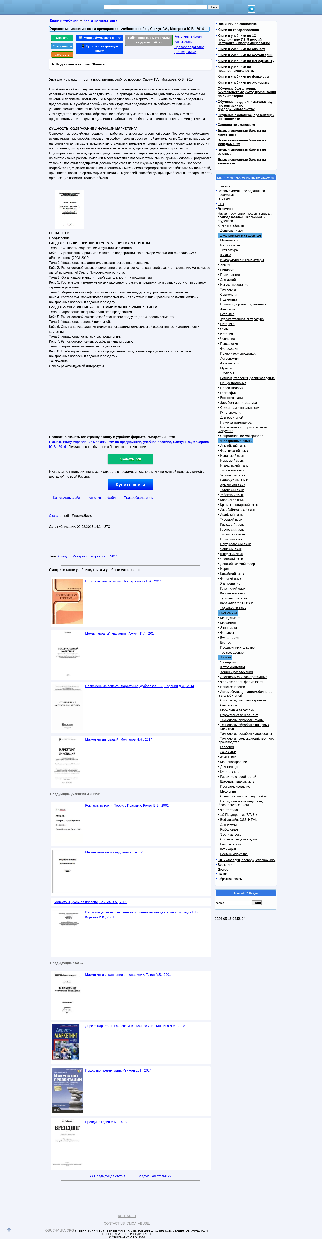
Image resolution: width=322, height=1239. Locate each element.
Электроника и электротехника (243, 677)
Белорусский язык (234, 480)
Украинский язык (233, 475)
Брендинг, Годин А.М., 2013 (106, 1122)
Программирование (235, 786)
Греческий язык (232, 529)
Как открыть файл (188, 36)
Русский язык (230, 245)
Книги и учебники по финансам (243, 76)
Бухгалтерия (229, 637)
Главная (224, 186)
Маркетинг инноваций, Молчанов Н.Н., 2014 (118, 739)
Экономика (228, 628)
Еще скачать (62, 46)
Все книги (225, 865)
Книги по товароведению (238, 30)
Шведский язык (231, 554)
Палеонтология (232, 388)
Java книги (228, 757)
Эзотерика (228, 662)
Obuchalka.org (59, 1230)
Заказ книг (228, 752)
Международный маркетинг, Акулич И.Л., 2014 (120, 633)
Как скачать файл (66, 497)
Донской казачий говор (237, 564)
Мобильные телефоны (237, 710)
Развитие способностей (238, 776)
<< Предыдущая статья (107, 1176)
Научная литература (235, 422)
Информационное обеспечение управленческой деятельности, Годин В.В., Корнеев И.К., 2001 (142, 915)
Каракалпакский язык (236, 603)
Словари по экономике (236, 124)
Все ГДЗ (224, 199)
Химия (225, 265)
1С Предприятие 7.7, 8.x (238, 815)
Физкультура (229, 363)
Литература (229, 250)
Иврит (224, 569)
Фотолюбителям (232, 667)
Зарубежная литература (238, 402)
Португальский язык (235, 544)
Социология (229, 294)
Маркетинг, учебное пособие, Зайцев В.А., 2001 (90, 902)
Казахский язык (232, 524)
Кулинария (228, 849)
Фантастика (229, 810)
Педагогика (228, 299)
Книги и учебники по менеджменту (246, 61)
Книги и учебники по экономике (243, 82)
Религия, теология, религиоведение (247, 378)
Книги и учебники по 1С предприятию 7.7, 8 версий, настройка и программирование (244, 39)
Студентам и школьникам (239, 407)
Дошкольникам (231, 230)
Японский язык (231, 559)
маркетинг (99, 556)
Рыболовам (229, 829)
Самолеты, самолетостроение (243, 700)
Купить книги (130, 484)
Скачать (62, 37)
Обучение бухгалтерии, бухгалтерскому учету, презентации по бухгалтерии (247, 92)
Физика (225, 255)
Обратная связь (230, 879)
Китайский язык (232, 573)
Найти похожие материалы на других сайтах (149, 40)
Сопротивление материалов (241, 436)
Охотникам (228, 705)
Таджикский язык (233, 608)
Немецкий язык (231, 460)
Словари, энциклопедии (238, 839)
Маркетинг (228, 623)
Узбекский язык (231, 495)
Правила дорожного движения (243, 304)
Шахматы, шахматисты (237, 781)
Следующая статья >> (154, 1176)
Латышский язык (232, 534)
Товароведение (232, 652)
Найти (222, 874)
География (228, 393)
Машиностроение (233, 762)
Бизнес (225, 642)
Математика (229, 240)
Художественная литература (242, 319)
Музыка (226, 368)
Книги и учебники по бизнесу (241, 49)
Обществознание (233, 383)
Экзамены (225, 209)
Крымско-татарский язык (239, 505)
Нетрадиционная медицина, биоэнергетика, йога (240, 803)
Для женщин (229, 767)
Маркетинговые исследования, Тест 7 (114, 852)
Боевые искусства (234, 854)
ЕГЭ (221, 204)
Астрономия (229, 358)
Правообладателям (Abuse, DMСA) (189, 49)
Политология (230, 275)
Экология (227, 373)
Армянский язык (232, 485)
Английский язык (233, 446)
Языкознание (230, 583)
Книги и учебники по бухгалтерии (245, 55)
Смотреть (62, 54)
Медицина (228, 791)
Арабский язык (231, 514)
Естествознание (232, 398)
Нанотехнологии (232, 687)
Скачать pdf (130, 459)
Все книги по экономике (237, 24)
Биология (227, 270)
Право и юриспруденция (238, 353)
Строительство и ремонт (239, 715)
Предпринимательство (237, 647)
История (226, 334)
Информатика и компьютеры (242, 260)
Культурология (231, 412)
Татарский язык (232, 490)
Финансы (227, 632)
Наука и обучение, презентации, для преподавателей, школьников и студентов (245, 217)
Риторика (227, 324)
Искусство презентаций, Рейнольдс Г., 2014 (118, 1070)
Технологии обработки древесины (246, 733)
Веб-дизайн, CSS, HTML (238, 819)
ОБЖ (224, 329)
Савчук (63, 556)
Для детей (228, 279)
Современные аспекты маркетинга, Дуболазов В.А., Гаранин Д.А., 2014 (139, 686)
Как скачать (183, 41)
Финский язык (230, 578)
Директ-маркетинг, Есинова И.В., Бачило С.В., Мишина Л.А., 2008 (135, 1026)
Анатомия (227, 309)
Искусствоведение (234, 284)
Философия (229, 348)
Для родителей (231, 417)
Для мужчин (229, 824)
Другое (223, 869)
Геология (227, 747)
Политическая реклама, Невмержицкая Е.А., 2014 (123, 581)
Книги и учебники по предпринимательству (236, 68)
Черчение (227, 338)
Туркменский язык (233, 598)
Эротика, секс (230, 834)
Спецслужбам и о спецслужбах (244, 796)
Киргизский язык (232, 593)
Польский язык (231, 539)
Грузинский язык (232, 588)
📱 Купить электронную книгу (99, 48)
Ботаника (227, 314)
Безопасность (230, 844)
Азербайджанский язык (237, 509)
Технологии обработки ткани (242, 720)
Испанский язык (232, 455)
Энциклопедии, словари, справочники (246, 860)
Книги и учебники (231, 225)
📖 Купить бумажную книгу (100, 37)
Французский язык (234, 450)
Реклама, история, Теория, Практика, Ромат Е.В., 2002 (127, 805)
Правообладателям (139, 497)
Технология (229, 289)
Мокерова (80, 556)
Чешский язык (231, 549)
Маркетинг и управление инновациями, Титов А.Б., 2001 (128, 974)
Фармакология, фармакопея (241, 682)
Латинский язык (232, 470)
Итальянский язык (234, 465)
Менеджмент (230, 618)
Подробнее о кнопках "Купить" (81, 64)
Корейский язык (232, 500)
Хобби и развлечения (236, 672)
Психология (229, 343)
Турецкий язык (231, 519)
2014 (114, 556)
